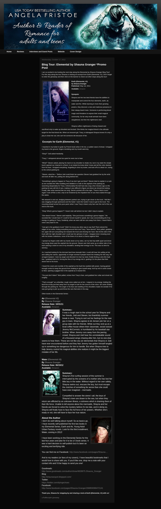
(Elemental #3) (54, 359)
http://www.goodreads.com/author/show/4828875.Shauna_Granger (71, 471)
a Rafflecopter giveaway (50, 498)
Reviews (20, 52)
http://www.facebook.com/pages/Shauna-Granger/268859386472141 (72, 488)
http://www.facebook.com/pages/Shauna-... (88, 452)
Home (9, 52)
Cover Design (75, 52)
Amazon (82, 89)
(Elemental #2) (52, 298)
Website (61, 52)
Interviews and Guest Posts (40, 52)
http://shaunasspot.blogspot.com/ (56, 477)
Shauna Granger (53, 301)
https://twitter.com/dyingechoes (55, 483)
